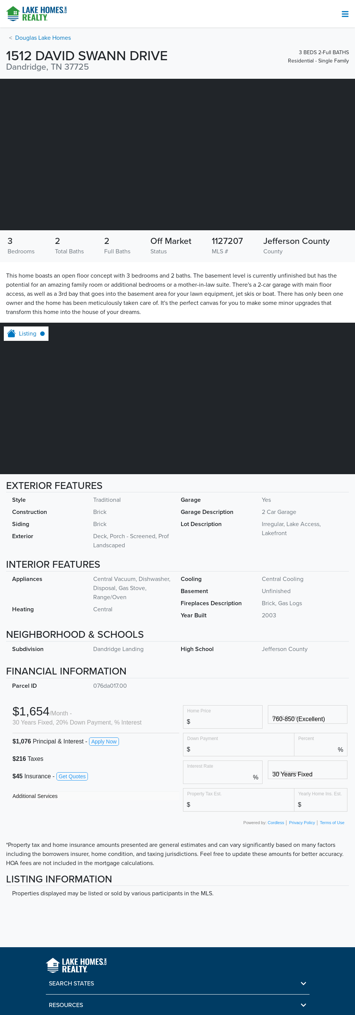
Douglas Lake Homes (43, 38)
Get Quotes (72, 776)
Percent (306, 738)
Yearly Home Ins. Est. (320, 793)
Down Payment (202, 738)
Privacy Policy (302, 822)
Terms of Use (332, 822)
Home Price (199, 710)
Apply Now (104, 742)
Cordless (276, 822)
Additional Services (35, 796)
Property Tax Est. (204, 793)
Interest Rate (200, 766)
